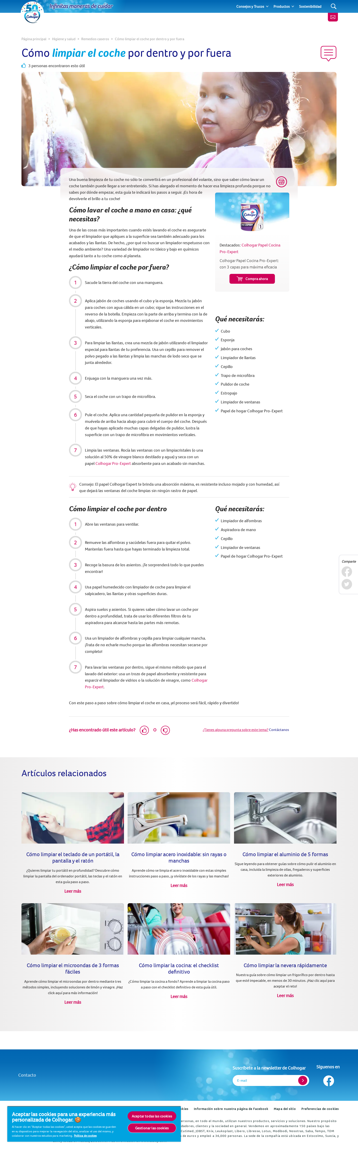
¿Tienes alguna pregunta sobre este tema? (235, 729)
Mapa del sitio (285, 1109)
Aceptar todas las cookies (152, 1116)
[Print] (281, 181)
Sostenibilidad (310, 6)
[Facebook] (347, 572)
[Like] (144, 730)
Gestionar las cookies (152, 1128)
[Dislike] (165, 730)
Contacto (27, 1075)
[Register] (302, 1080)
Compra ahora (252, 278)
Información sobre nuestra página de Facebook (231, 1109)
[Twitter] (347, 584)
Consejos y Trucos (250, 6)
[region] (94, 1124)
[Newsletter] (333, 17)
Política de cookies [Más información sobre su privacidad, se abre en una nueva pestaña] (85, 1135)
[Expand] (267, 6)
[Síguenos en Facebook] (328, 1079)
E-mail (242, 1080)
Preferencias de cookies (320, 1109)
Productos (282, 6)
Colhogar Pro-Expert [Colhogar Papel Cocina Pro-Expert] (113, 463)
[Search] (334, 6)
